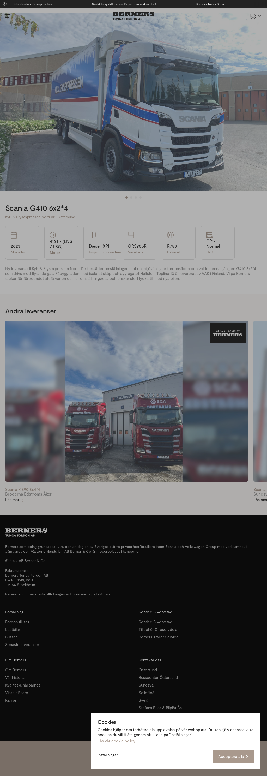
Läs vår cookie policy (116, 740)
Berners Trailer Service (220, 4)
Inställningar (108, 755)
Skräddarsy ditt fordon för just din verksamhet (133, 4)
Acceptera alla (233, 756)
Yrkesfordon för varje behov (42, 4)
